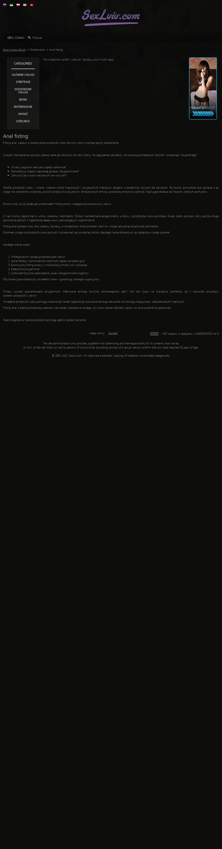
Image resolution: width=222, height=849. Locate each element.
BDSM (23, 99)
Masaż (23, 114)
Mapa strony (96, 333)
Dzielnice (23, 121)
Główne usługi (23, 75)
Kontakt (113, 333)
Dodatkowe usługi (23, 90)
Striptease (23, 82)
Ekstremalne (23, 107)
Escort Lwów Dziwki (14, 50)
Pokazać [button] (35, 38)
